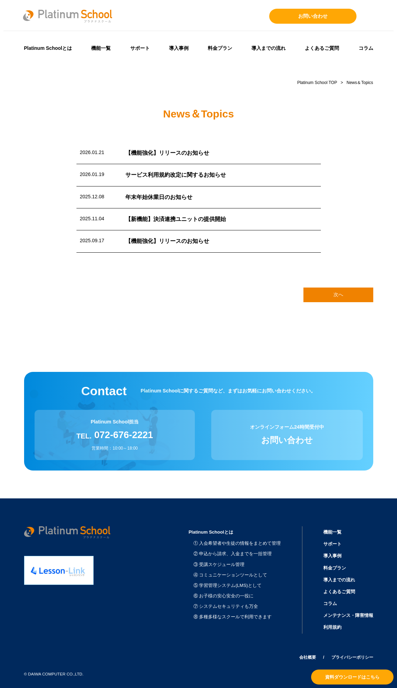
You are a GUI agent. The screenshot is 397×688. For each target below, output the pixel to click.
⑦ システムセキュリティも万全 (225, 606)
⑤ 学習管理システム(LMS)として (227, 585)
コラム (366, 48)
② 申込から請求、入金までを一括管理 (232, 553)
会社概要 (307, 657)
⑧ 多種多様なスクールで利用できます (232, 616)
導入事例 (179, 48)
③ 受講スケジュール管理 (219, 564)
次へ (338, 294)
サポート (140, 48)
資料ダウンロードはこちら (352, 677)
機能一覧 (101, 48)
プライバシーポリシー (352, 657)
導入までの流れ (268, 48)
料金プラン (220, 48)
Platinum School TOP (317, 82)
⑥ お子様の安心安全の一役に (223, 595)
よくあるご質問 (322, 48)
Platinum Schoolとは (48, 48)
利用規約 (332, 627)
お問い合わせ (313, 16)
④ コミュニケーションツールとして (230, 575)
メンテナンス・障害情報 (348, 615)
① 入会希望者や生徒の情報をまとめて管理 (237, 543)
